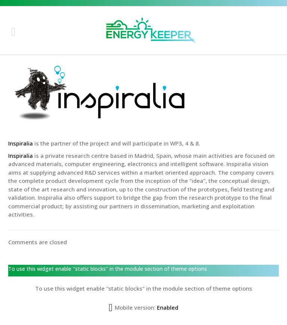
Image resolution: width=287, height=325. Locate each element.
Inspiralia (20, 143)
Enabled (167, 307)
